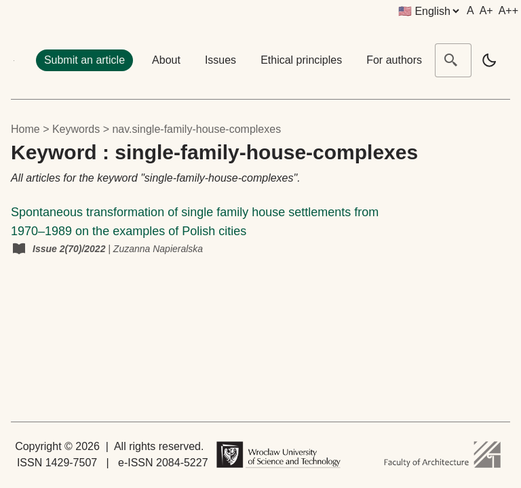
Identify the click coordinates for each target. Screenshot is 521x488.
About (166, 60)
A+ (486, 10)
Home (25, 129)
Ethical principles (301, 60)
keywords (76, 129)
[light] (489, 60)
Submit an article (84, 60)
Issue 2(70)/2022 (70, 248)
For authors (394, 60)
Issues (220, 60)
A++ (508, 10)
